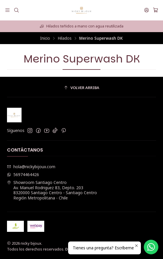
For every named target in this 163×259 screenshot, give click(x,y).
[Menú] (7, 10)
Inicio (45, 38)
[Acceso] (146, 10)
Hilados (65, 38)
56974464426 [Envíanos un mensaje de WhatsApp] (23, 174)
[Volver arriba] (81, 88)
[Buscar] (16, 10)
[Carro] (156, 10)
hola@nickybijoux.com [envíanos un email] (31, 166)
